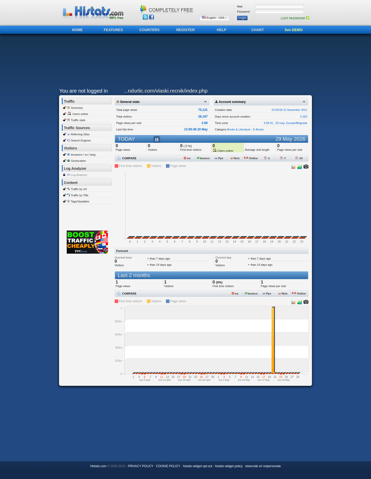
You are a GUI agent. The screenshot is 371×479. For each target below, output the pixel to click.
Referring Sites (80, 134)
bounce (203, 158)
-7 (283, 158)
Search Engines (81, 140)
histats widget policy (228, 466)
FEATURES (113, 30)
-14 (299, 158)
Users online (80, 114)
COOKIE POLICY (168, 466)
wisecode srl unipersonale (263, 466)
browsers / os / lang (83, 154)
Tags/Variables (80, 201)
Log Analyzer (79, 174)
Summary (77, 107)
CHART (257, 30)
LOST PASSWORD (295, 18)
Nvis (235, 158)
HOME (77, 30)
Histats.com (98, 466)
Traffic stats (78, 120)
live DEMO (293, 30)
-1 (267, 158)
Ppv (219, 158)
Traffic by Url (79, 189)
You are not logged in (83, 91)
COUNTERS (149, 30)
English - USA (214, 17)
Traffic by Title (79, 195)
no (187, 158)
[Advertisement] (184, 62)
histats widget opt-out (197, 466)
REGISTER (185, 30)
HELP (221, 30)
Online (251, 158)
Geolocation (78, 160)
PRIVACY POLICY (140, 466)
